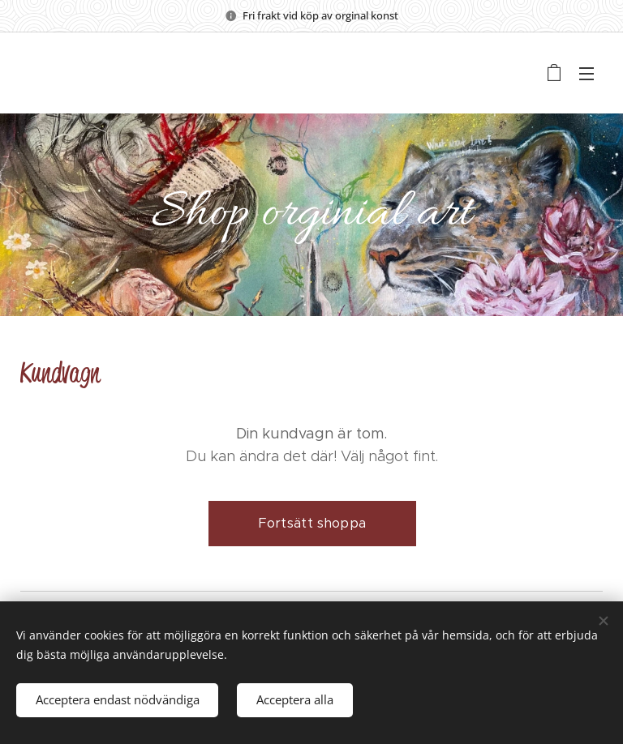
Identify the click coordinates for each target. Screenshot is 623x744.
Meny (586, 74)
